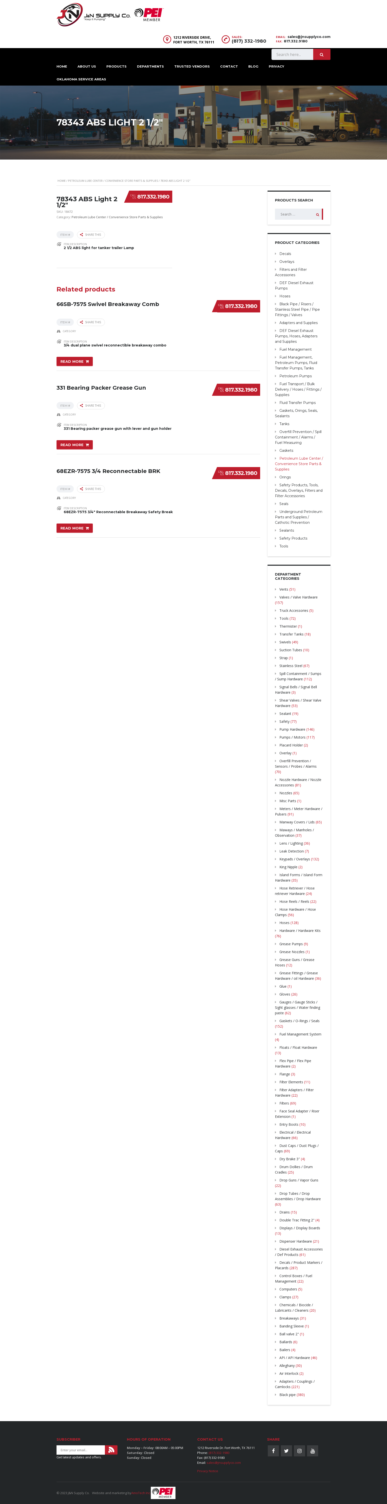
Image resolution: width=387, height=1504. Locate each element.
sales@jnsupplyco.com (309, 37)
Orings (285, 477)
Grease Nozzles (292, 951)
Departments (150, 66)
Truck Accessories (293, 610)
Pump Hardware (292, 729)
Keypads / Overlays (294, 859)
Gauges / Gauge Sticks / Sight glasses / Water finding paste (297, 1007)
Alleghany (287, 1365)
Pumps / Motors (292, 737)
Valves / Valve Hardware (298, 597)
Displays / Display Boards (299, 1228)
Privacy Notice (207, 1471)
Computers (288, 1289)
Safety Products (293, 538)
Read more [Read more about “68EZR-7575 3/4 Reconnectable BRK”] (72, 527)
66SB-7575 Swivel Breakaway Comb (108, 303)
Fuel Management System (300, 1034)
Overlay (285, 753)
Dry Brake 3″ (289, 1159)
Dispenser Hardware (295, 1241)
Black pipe (287, 1394)
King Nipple (288, 867)
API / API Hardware (294, 1357)
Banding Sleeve (291, 1326)
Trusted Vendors (192, 66)
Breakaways (289, 1318)
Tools (283, 546)
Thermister (288, 626)
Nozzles (285, 793)
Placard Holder (291, 745)
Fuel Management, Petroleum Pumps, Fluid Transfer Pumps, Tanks (296, 362)
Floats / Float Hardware (298, 1047)
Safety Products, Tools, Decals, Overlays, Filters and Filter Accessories (299, 490)
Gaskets (286, 450)
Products (116, 66)
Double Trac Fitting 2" (296, 1220)
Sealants (286, 530)
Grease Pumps (291, 944)
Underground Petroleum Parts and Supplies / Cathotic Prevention (298, 517)
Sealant (285, 713)
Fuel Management (295, 349)
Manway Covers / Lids (297, 822)
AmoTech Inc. (141, 1493)
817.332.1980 (153, 196)
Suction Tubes (290, 650)
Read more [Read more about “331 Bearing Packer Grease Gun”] (72, 444)
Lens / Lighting (291, 843)
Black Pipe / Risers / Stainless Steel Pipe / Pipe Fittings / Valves (297, 309)
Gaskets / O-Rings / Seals (299, 1020)
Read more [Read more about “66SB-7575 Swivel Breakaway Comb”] (72, 361)
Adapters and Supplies (298, 323)
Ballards (285, 1342)
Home (62, 66)
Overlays (286, 261)
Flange (284, 1074)
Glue (283, 986)
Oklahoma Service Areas (81, 79)
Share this (90, 235)
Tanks (284, 424)
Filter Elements (291, 1082)
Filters (284, 1103)
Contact (229, 66)
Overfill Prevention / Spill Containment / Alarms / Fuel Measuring (298, 437)
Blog (253, 66)
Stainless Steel (290, 665)
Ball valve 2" (289, 1334)
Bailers (284, 1349)
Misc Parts (287, 800)
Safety (284, 721)
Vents (283, 589)
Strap (283, 657)
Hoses (284, 296)
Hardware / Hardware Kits (300, 930)
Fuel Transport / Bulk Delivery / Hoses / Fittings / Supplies (298, 389)
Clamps (285, 1297)
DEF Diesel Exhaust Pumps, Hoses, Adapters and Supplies (296, 336)
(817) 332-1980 (249, 41)
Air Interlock (288, 1373)
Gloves (284, 994)
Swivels (285, 642)
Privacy (276, 66)
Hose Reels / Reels (294, 901)
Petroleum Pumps (295, 376)
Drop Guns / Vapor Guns (298, 1180)
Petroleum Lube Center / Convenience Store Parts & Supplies (113, 180)
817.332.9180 (296, 41)
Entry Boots (288, 1124)
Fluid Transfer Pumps (297, 402)
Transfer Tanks (291, 634)
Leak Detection (291, 851)
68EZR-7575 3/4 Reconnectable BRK (108, 469)
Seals (283, 504)
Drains (284, 1212)
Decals (285, 254)
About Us (86, 66)
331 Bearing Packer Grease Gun (101, 386)
